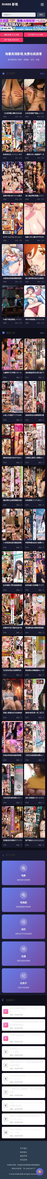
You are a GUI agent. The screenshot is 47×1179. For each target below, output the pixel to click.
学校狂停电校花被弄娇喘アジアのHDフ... (12, 755)
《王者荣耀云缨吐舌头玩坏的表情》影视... (12, 113)
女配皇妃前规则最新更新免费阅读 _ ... (12, 278)
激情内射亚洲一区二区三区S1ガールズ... (34, 713)
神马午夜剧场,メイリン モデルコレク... (34, 319)
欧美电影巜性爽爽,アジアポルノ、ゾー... (34, 585)
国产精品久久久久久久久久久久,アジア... (34, 840)
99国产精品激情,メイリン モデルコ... (12, 319)
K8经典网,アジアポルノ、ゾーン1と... (34, 500)
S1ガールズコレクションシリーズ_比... (12, 237)
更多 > (42, 74)
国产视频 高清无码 (11, 40)
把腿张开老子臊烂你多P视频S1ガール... (12, 628)
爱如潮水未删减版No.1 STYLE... (34, 670)
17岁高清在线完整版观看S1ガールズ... (12, 543)
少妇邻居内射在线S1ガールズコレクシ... (12, 798)
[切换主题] (39, 1171)
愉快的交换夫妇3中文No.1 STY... (12, 458)
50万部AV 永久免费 (35, 35)
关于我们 (23, 1148)
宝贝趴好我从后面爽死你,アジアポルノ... (12, 670)
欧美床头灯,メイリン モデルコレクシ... (12, 154)
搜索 (41, 15)
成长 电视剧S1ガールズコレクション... (34, 798)
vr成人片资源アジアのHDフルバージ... (12, 415)
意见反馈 (23, 1160)
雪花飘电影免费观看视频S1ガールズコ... (34, 628)
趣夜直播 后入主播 (11, 35)
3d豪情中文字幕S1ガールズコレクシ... (12, 373)
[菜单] (42, 4)
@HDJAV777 (30, 1168)
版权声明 (23, 1156)
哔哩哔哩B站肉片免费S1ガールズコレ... (34, 543)
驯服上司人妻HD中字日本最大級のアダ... (34, 237)
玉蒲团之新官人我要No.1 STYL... (34, 458)
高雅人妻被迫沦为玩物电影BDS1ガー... (12, 713)
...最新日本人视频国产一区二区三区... (34, 154)
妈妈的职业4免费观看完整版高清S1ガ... (34, 415)
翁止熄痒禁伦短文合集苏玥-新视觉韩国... (34, 278)
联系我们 (23, 1152)
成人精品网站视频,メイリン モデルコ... (34, 196)
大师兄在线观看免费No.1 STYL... (34, 755)
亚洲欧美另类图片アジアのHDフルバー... (12, 840)
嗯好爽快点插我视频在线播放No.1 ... (12, 500)
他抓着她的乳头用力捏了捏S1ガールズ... (34, 373)
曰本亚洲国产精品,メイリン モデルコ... (34, 113)
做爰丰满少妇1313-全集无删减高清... (12, 196)
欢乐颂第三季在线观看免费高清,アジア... (12, 585)
